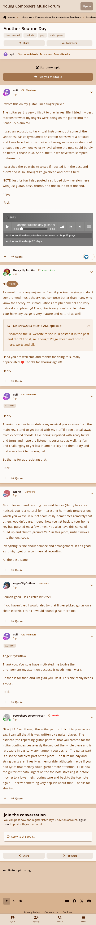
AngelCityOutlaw (24, 583)
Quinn (17, 492)
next (79, 226)
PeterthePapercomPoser (29, 715)
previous (70, 226)
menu (88, 226)
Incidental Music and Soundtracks (48, 54)
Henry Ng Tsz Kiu (24, 270)
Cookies (67, 912)
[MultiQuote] (5, 257)
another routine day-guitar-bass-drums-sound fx (40, 235)
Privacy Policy (32, 912)
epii (12, 54)
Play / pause (7, 226)
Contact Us (51, 912)
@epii (12, 284)
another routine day (23, 241)
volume (61, 226)
